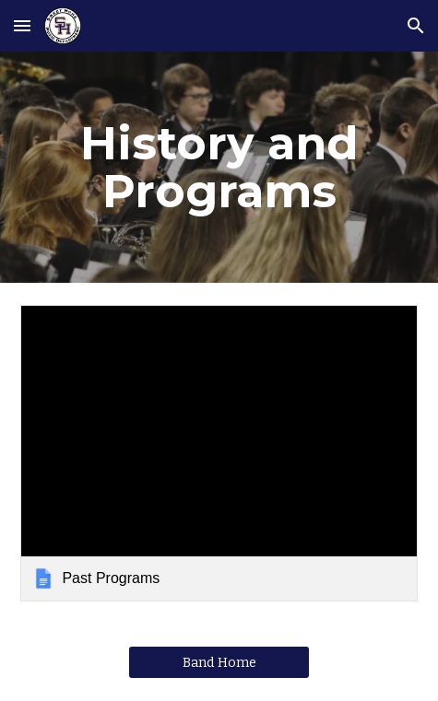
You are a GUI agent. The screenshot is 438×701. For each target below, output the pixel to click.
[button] (22, 25)
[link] (218, 453)
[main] (218, 167)
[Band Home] (219, 662)
